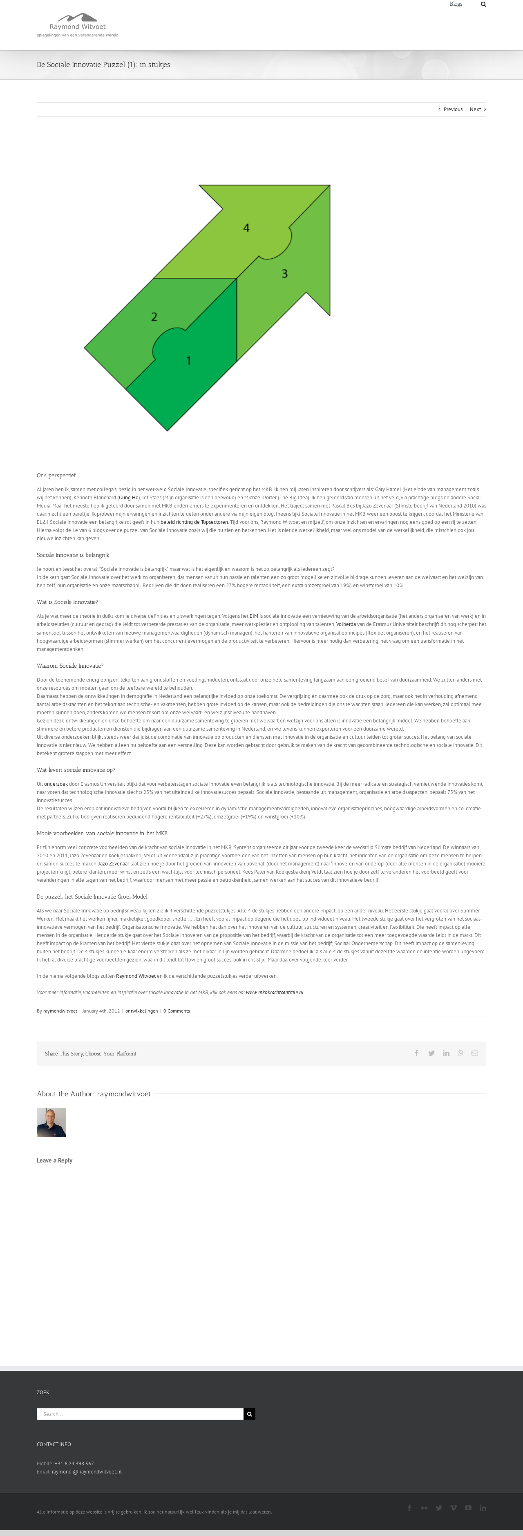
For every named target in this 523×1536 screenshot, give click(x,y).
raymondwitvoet (60, 1011)
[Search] (483, 3)
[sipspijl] (261, 300)
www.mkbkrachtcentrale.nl (274, 992)
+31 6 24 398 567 (74, 1463)
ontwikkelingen (141, 1011)
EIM (254, 616)
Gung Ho (129, 497)
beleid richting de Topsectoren (194, 522)
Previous (453, 109)
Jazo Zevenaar (113, 863)
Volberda (346, 624)
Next (475, 109)
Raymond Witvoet (136, 976)
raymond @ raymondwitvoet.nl (87, 1471)
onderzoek (56, 783)
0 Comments (176, 1011)
